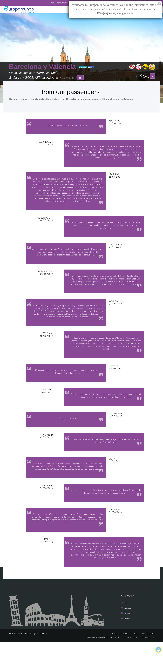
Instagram (126, 628)
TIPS (144, 654)
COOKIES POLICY (147, 658)
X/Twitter (126, 634)
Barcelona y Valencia (43, 67)
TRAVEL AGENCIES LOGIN (93, 658)
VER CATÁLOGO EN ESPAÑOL (53, 3)
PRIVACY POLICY (130, 658)
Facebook (126, 623)
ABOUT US (125, 654)
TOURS (136, 654)
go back (82, 67)
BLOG (152, 654)
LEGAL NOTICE (113, 658)
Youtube (126, 639)
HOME (114, 654)
